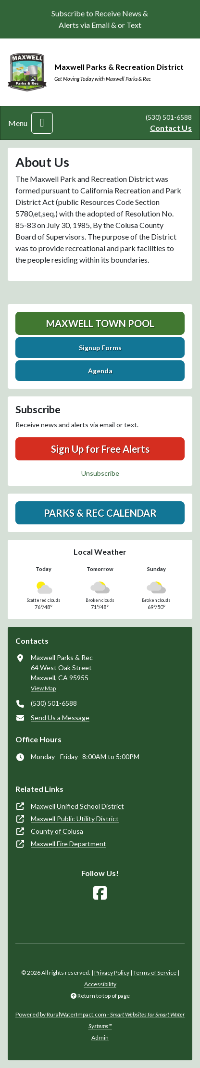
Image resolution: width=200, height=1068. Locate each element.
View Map (43, 688)
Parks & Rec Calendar (100, 513)
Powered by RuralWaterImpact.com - (100, 1020)
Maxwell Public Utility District (75, 818)
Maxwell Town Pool (100, 323)
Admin (100, 1037)
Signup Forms (100, 347)
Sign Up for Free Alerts (100, 449)
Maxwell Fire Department (68, 843)
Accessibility (100, 984)
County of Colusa (57, 831)
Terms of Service (154, 972)
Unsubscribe (100, 473)
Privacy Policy (111, 972)
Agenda (100, 371)
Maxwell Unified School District (77, 806)
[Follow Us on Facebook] (100, 893)
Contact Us (171, 127)
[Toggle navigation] (42, 123)
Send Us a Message (60, 717)
